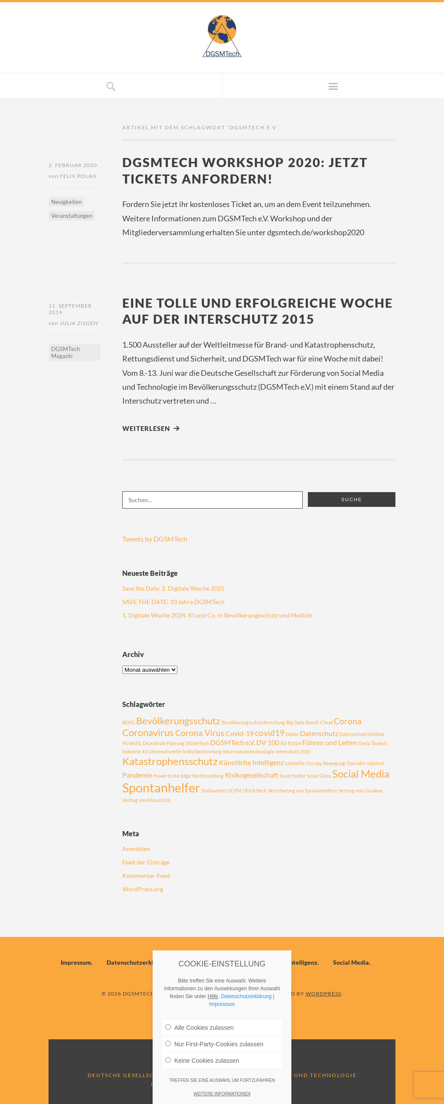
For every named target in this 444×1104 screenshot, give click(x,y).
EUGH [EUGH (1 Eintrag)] (294, 743)
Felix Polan (78, 176)
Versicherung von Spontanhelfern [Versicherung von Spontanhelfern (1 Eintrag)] (302, 790)
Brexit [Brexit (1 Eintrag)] (312, 722)
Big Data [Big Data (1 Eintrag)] (295, 722)
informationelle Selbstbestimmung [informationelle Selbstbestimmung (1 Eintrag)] (185, 751)
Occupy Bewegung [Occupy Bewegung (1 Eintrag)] (325, 763)
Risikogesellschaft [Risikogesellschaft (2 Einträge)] (251, 775)
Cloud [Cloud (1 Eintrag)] (326, 722)
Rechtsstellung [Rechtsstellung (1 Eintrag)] (208, 776)
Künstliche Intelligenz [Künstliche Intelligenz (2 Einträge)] (251, 762)
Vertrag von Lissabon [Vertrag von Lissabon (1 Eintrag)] (360, 790)
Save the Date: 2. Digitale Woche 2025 (173, 588)
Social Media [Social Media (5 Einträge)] (360, 773)
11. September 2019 (70, 308)
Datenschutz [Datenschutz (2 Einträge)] (319, 733)
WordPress (323, 993)
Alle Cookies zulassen (199, 1027)
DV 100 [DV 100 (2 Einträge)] (267, 742)
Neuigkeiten (66, 201)
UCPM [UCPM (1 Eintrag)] (234, 790)
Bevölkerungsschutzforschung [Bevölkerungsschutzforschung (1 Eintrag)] (253, 722)
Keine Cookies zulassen (202, 1060)
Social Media (351, 962)
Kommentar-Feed (146, 875)
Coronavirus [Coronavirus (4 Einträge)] (148, 732)
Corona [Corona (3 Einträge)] (348, 721)
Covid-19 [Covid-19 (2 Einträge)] (239, 733)
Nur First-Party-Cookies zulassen (214, 1044)
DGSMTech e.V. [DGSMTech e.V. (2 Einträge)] (232, 742)
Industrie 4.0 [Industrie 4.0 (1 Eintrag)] (135, 751)
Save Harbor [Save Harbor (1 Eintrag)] (293, 776)
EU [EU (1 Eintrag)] (284, 743)
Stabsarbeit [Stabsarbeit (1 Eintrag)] (214, 790)
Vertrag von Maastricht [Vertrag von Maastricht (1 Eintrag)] (146, 800)
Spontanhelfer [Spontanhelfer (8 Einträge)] (161, 787)
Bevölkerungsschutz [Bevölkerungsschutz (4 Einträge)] (178, 720)
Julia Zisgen (79, 323)
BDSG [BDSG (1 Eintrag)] (128, 722)
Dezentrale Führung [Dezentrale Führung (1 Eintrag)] (163, 743)
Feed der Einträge (146, 862)
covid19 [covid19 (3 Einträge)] (269, 733)
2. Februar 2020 (73, 165)
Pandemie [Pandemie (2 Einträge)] (137, 775)
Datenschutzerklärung (138, 962)
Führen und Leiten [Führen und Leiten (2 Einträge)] (329, 742)
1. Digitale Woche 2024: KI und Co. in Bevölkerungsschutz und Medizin (217, 615)
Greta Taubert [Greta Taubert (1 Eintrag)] (372, 743)
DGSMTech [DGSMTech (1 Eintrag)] (197, 743)
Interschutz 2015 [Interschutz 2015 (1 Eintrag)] (293, 751)
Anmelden (136, 848)
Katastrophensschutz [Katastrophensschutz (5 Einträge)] (170, 761)
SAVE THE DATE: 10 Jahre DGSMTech (173, 601)
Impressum (76, 962)
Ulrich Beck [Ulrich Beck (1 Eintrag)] (255, 790)
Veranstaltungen (71, 215)
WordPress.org (142, 889)
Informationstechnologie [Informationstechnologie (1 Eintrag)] (248, 751)
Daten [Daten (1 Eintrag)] (292, 734)
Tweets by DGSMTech (154, 539)
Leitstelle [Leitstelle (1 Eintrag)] (295, 763)
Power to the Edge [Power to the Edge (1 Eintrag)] (172, 776)
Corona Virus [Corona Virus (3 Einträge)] (199, 733)
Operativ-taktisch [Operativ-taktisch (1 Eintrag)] (365, 763)
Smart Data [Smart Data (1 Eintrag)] (319, 776)
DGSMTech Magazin (65, 352)
